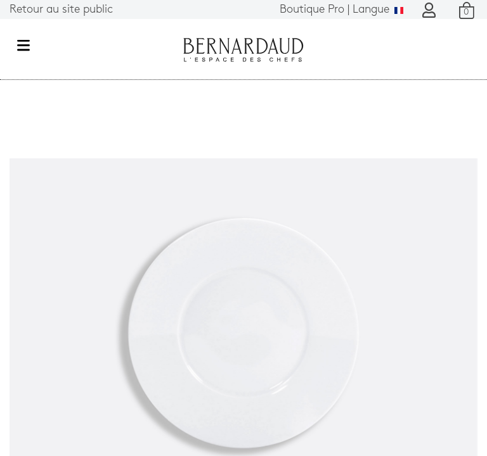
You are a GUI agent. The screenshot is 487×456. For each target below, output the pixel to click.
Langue (341, 10)
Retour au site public (61, 10)
